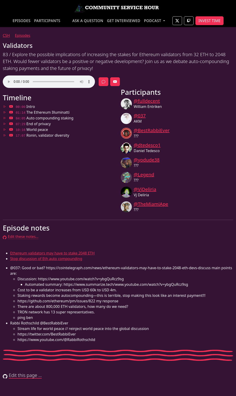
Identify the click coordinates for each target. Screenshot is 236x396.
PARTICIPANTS (47, 20)
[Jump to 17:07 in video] (11, 135)
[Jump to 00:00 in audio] (4, 106)
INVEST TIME (209, 20)
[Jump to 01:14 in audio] (4, 112)
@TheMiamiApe (151, 204)
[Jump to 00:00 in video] (11, 106)
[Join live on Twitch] (189, 20)
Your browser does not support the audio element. (49, 81)
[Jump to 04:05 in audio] (4, 118)
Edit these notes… (20, 236)
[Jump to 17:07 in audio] (4, 135)
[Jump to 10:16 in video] (11, 129)
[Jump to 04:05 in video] (11, 118)
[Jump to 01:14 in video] (11, 112)
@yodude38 (146, 160)
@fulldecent (147, 101)
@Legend (144, 174)
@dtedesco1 (147, 145)
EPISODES (21, 20)
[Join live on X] (177, 20)
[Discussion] (103, 81)
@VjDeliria (145, 189)
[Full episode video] (115, 81)
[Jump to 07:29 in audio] (4, 123)
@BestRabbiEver (152, 130)
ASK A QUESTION (87, 20)
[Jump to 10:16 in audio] (4, 129)
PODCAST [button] (153, 20)
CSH (6, 35)
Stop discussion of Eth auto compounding (46, 258)
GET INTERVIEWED (123, 20)
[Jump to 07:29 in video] (11, 123)
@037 (140, 116)
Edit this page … (22, 375)
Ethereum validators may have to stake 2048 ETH (52, 253)
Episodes (22, 35)
